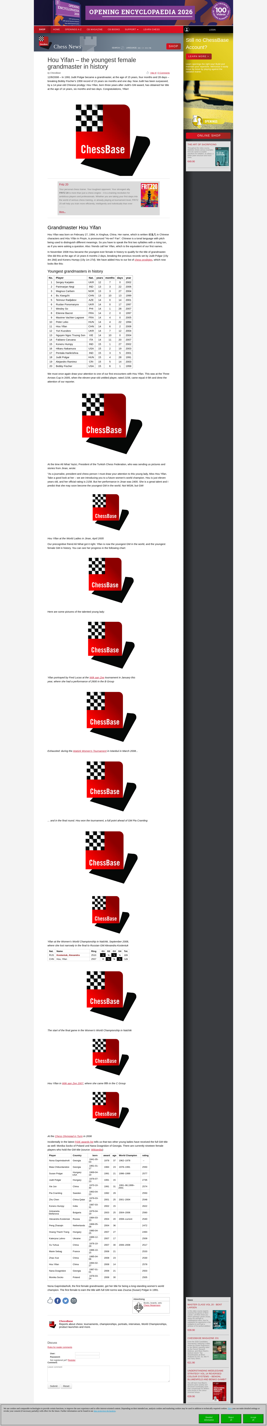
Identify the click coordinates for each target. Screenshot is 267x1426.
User (52, 1353)
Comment (52, 1362)
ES (146, 48)
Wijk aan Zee (97, 677)
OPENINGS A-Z (73, 29)
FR (150, 48)
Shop (42, 29)
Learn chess (152, 29)
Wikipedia (96, 1149)
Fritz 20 (63, 184)
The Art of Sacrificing (202, 144)
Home (56, 29)
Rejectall (231, 1418)
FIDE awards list (84, 1141)
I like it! (153, 73)
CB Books (114, 29)
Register (72, 1360)
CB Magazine (95, 29)
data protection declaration (104, 1411)
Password (55, 1357)
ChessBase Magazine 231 (203, 1338)
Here (230, 1408)
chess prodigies (143, 259)
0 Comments (164, 73)
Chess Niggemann (152, 1305)
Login (212, 30)
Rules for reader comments (60, 1347)
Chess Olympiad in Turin (69, 1136)
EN (143, 48)
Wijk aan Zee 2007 (72, 1083)
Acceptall (253, 1418)
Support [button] (131, 29)
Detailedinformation (209, 1418)
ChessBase (66, 1321)
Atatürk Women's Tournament (90, 750)
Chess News (67, 47)
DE (139, 48)
